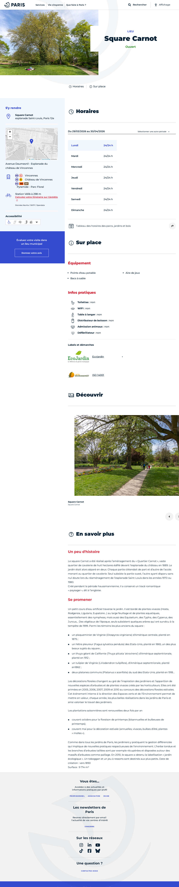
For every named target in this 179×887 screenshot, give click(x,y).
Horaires (76, 86)
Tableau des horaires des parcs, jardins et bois (103, 225)
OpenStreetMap (46, 159)
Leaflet (31, 159)
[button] (31, 141)
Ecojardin (86, 356)
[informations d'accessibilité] (23, 222)
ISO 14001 (86, 375)
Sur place (97, 86)
